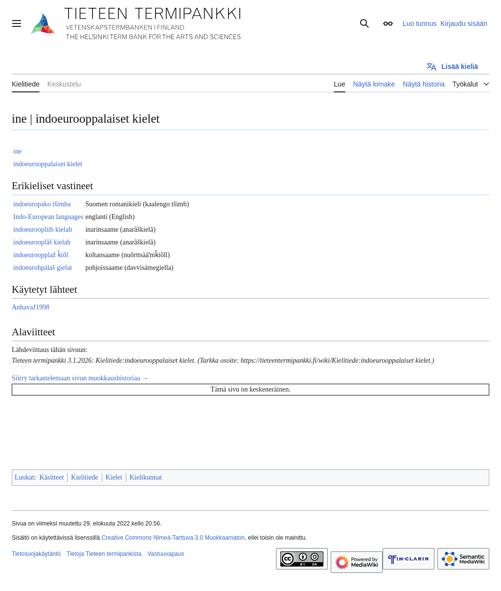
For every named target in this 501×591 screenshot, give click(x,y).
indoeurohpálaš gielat (42, 267)
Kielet (114, 477)
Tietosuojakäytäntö (36, 553)
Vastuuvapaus (165, 553)
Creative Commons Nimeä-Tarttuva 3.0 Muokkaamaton (173, 537)
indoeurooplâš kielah (41, 242)
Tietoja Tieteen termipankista (104, 553)
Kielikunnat (146, 477)
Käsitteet (52, 477)
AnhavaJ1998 (30, 307)
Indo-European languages (48, 216)
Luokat (24, 477)
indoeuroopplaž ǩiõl (40, 255)
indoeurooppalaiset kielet (47, 164)
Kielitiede (84, 477)
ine (17, 151)
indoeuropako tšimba (42, 204)
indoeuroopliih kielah (42, 229)
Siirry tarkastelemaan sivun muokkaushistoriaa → (80, 378)
